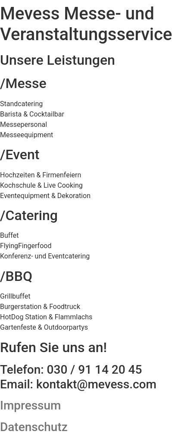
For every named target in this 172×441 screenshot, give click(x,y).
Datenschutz (34, 427)
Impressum (30, 405)
